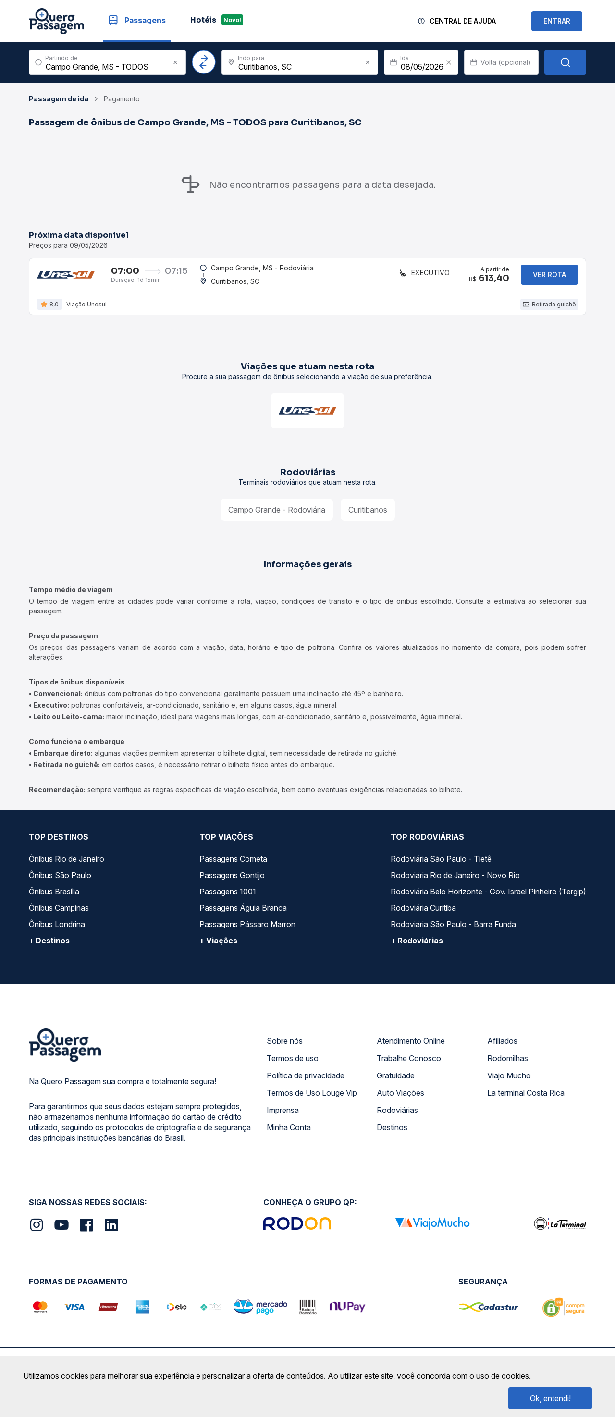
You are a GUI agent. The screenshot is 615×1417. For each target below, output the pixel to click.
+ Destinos (49, 947)
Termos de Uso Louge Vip (312, 1099)
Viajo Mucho (509, 1082)
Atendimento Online (411, 1047)
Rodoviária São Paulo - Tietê (441, 865)
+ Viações (218, 947)
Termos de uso (293, 1065)
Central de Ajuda (463, 21)
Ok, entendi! (550, 1398)
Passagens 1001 (227, 898)
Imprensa (283, 1117)
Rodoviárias (397, 1117)
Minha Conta (289, 1134)
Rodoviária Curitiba (423, 914)
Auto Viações (400, 1099)
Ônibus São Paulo (60, 882)
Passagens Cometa (233, 865)
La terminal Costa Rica (526, 1099)
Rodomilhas (507, 1065)
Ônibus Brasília (54, 898)
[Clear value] (448, 62)
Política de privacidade (305, 1082)
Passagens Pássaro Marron (247, 931)
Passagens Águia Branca (243, 914)
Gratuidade (396, 1082)
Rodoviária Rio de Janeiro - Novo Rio (455, 882)
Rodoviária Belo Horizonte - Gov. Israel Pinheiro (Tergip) (488, 898)
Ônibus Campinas (59, 914)
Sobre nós (285, 1047)
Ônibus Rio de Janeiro (66, 865)
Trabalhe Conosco (409, 1065)
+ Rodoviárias (417, 947)
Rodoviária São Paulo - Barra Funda (453, 931)
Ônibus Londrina (57, 931)
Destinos (392, 1134)
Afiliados (502, 1047)
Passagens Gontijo (232, 882)
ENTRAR (556, 21)
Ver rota (549, 278)
